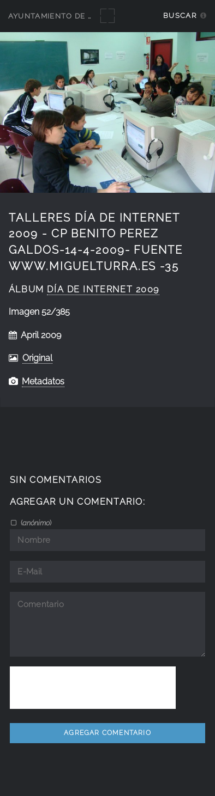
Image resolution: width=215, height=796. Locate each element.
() (35, 522)
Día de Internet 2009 (103, 289)
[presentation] (93, 687)
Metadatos (43, 381)
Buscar (179, 15)
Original (37, 358)
